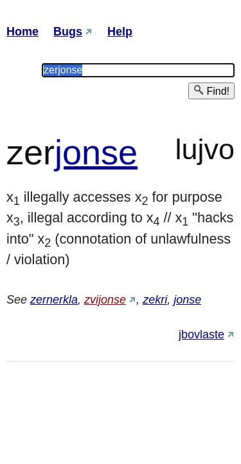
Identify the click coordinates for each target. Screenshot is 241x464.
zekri (155, 299)
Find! (211, 90)
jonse (96, 152)
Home (22, 31)
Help (119, 31)
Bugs (67, 31)
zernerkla (54, 299)
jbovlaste (201, 334)
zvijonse (105, 299)
